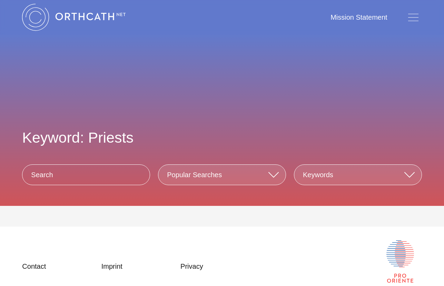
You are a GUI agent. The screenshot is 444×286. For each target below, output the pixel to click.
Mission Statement (358, 17)
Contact (34, 266)
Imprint (111, 266)
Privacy (191, 266)
